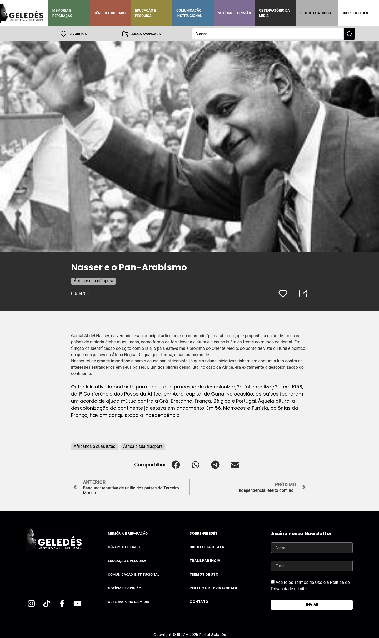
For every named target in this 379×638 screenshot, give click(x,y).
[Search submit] (349, 33)
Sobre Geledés (355, 13)
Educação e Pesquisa (145, 13)
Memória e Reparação (62, 13)
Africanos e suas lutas (94, 446)
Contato (199, 601)
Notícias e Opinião (234, 13)
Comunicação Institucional (189, 13)
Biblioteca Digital (316, 13)
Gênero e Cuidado (110, 13)
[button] (176, 464)
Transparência (205, 560)
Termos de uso (204, 574)
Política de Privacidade (214, 587)
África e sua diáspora (93, 280)
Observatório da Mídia (274, 13)
